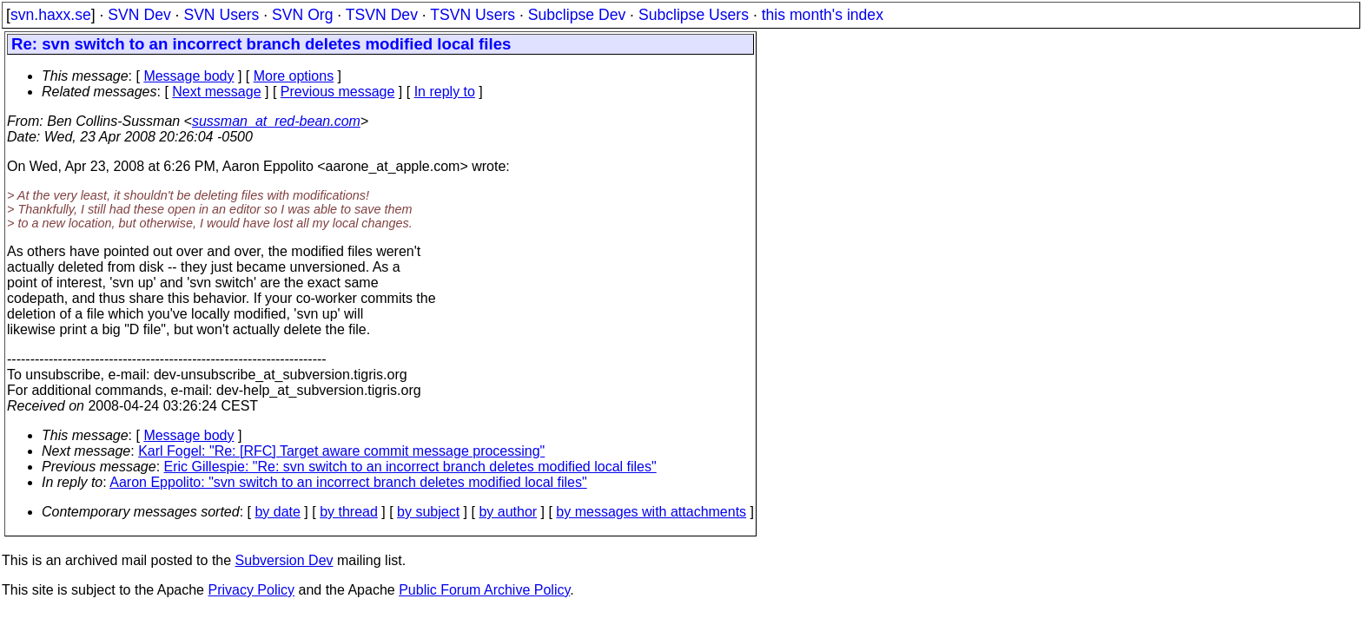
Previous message (338, 91)
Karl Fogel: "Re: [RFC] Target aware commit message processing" (341, 451)
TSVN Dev (382, 14)
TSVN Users (472, 14)
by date (277, 511)
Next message (216, 91)
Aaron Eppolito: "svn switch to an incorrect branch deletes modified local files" (347, 482)
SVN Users (221, 14)
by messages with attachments (651, 511)
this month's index (822, 14)
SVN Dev (139, 14)
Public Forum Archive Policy (484, 589)
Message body (188, 76)
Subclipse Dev (576, 14)
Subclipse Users (693, 14)
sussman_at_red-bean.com (276, 121)
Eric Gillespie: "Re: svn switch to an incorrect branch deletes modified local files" (410, 466)
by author (508, 511)
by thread (349, 511)
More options (294, 76)
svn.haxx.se (50, 14)
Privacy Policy (251, 589)
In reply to (444, 91)
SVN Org (302, 14)
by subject (428, 511)
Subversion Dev (284, 560)
